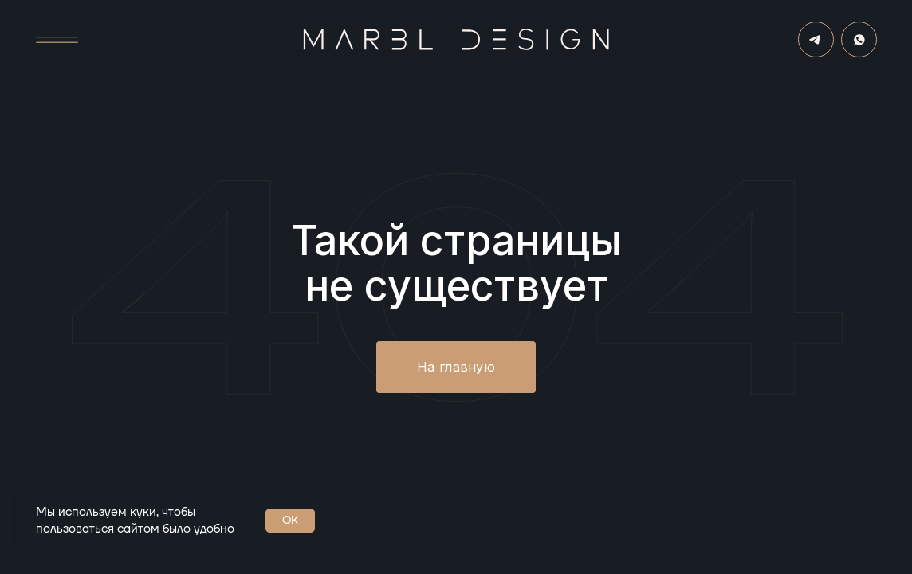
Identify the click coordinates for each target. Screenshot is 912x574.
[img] (859, 39)
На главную (456, 367)
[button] (57, 40)
